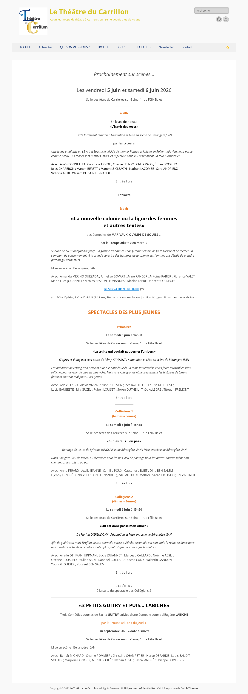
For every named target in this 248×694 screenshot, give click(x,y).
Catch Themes (189, 688)
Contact (186, 47)
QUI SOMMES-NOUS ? (75, 47)
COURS (121, 47)
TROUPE (103, 47)
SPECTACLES (142, 47)
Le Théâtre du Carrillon (89, 12)
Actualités (46, 47)
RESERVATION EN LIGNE (121, 289)
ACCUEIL (25, 47)
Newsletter (166, 47)
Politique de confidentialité (138, 688)
